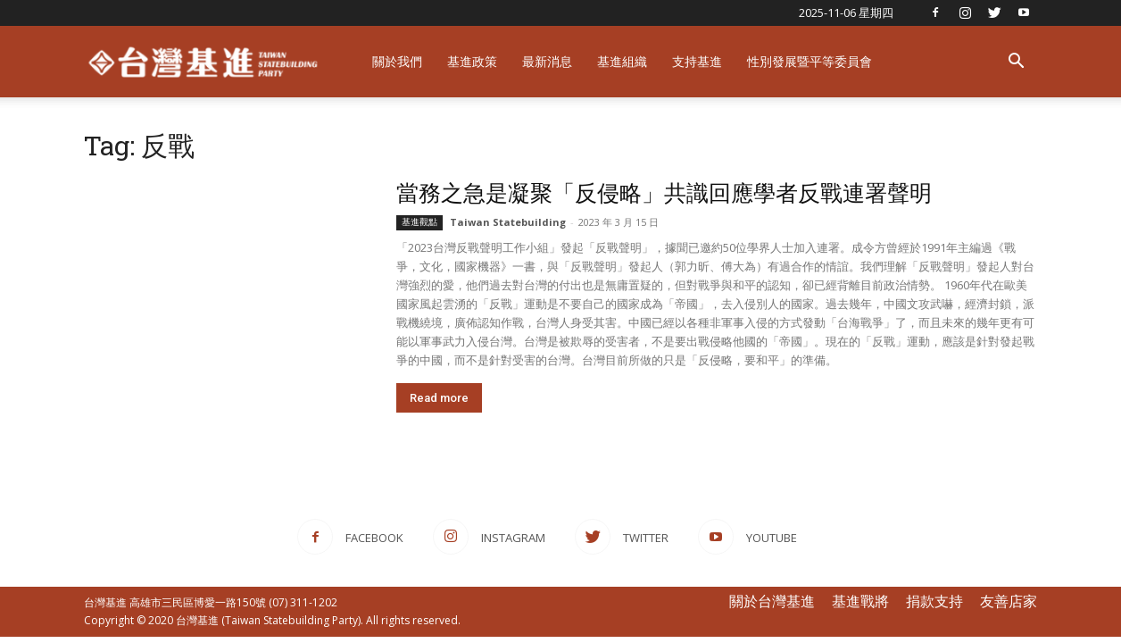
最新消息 (547, 61)
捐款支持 (934, 601)
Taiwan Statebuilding (508, 222)
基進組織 (622, 61)
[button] (1015, 62)
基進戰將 (860, 601)
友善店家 (1008, 601)
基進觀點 (419, 222)
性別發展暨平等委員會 (809, 61)
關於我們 (397, 61)
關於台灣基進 (772, 601)
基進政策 (472, 61)
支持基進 (697, 61)
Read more (439, 398)
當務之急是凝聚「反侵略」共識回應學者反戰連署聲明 (664, 192)
